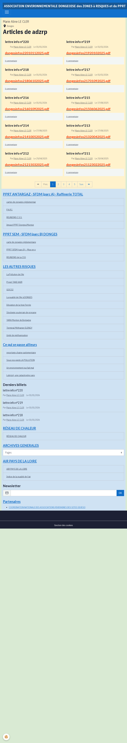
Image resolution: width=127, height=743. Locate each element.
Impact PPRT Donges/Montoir (20, 224)
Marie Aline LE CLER (22, 46)
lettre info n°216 (17, 98)
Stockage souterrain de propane (21, 312)
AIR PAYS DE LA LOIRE (16, 468)
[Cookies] (6, 737)
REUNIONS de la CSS (16, 257)
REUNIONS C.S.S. (14, 217)
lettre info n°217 (78, 70)
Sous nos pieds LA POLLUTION (20, 360)
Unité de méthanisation (17, 335)
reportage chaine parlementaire (21, 352)
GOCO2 (10, 289)
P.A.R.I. (9, 209)
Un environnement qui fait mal (20, 367)
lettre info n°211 (78, 153)
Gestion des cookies (63, 525)
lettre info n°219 (78, 42)
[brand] (65, 6)
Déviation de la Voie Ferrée (18, 304)
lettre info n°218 (17, 70)
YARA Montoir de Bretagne (18, 320)
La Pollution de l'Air (15, 274)
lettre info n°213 (78, 125)
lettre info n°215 (78, 98)
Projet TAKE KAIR (14, 282)
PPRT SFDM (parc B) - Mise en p (21, 249)
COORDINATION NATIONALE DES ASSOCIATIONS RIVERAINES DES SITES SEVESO (47, 507)
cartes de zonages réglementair (21, 201)
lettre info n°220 (17, 42)
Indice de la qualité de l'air (18, 476)
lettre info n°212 (17, 153)
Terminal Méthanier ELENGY (19, 327)
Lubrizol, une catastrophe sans (20, 375)
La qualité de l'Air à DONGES (19, 297)
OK (120, 493)
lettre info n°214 (17, 125)
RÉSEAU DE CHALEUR (16, 436)
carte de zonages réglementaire (21, 242)
